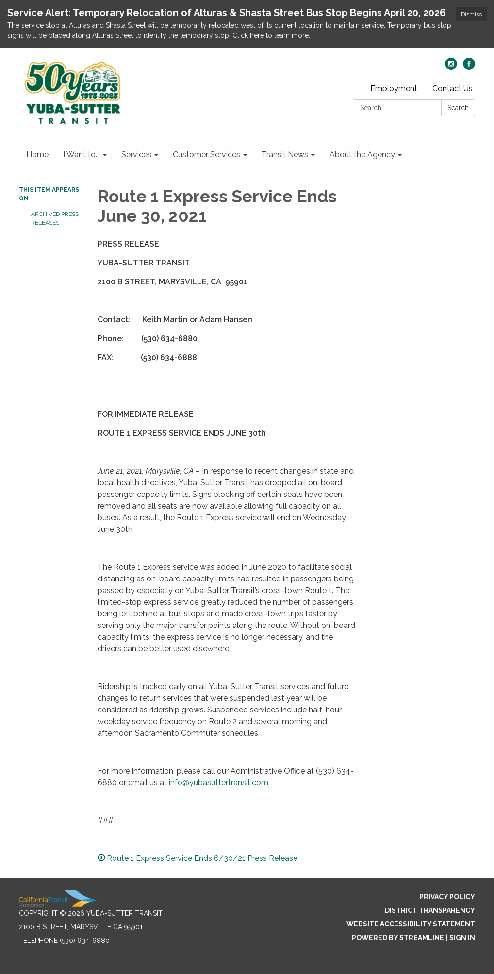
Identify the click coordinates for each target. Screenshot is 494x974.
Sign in (462, 937)
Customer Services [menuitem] (206, 154)
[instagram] (451, 67)
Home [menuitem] (37, 154)
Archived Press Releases (55, 218)
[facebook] (469, 67)
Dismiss (471, 14)
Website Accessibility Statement (410, 924)
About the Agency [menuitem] (362, 154)
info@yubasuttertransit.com (218, 782)
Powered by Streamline (398, 937)
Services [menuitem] (136, 154)
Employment (393, 88)
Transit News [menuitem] (285, 154)
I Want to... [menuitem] (81, 154)
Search (458, 108)
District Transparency (430, 910)
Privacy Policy (447, 897)
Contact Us (452, 88)
